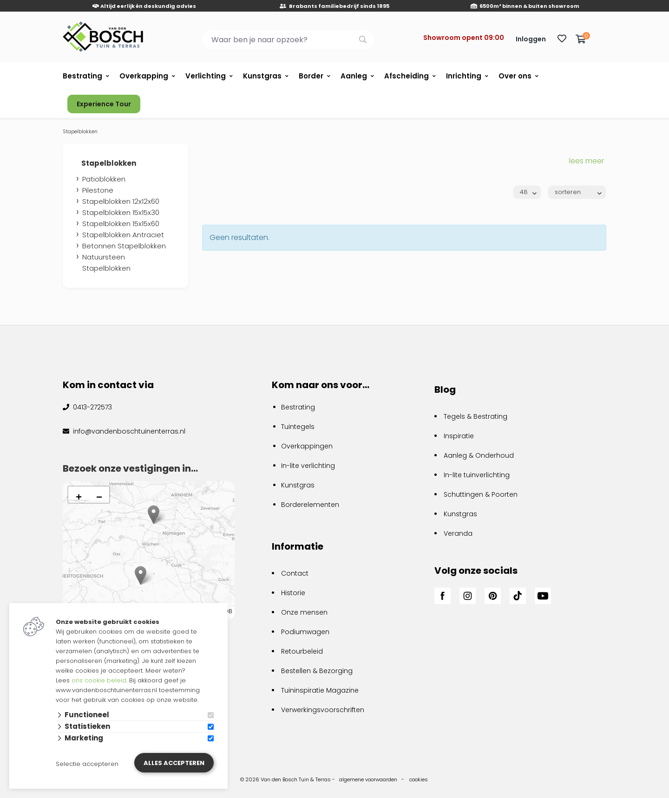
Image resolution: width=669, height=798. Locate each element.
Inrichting (463, 76)
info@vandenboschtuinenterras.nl (128, 431)
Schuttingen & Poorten (481, 494)
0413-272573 (91, 407)
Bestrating (82, 76)
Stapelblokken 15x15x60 (120, 223)
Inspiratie (459, 436)
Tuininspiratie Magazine (320, 690)
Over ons (514, 76)
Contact (294, 573)
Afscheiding (406, 76)
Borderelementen (310, 504)
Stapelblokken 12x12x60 (120, 201)
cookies (418, 779)
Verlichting (205, 76)
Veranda (458, 533)
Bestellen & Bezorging (317, 670)
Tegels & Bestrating (475, 416)
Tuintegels (298, 426)
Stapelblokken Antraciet (123, 235)
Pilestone (97, 190)
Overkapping (143, 76)
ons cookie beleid (99, 680)
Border (311, 76)
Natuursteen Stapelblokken (106, 262)
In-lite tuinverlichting (477, 475)
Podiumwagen (305, 631)
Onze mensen (304, 612)
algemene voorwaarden (368, 779)
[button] (140, 575)
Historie (293, 592)
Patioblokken (103, 179)
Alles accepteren (174, 763)
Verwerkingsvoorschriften (322, 709)
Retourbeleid (302, 651)
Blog (445, 389)
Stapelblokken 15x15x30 (120, 212)
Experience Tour (104, 104)
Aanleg (354, 76)
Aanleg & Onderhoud (479, 455)
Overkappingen (307, 446)
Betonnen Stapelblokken (124, 246)
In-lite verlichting (308, 465)
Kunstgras (262, 76)
